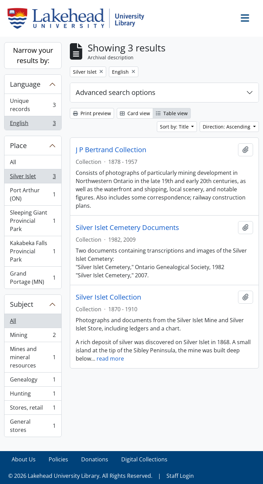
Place (18, 145)
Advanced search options (115, 92)
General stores (33, 426)
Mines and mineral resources (33, 357)
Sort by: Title (175, 126)
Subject (21, 304)
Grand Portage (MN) (33, 278)
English (33, 124)
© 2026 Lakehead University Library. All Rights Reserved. (80, 476)
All (13, 162)
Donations (94, 459)
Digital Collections (144, 459)
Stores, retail (33, 409)
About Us (24, 459)
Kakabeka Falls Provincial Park (33, 251)
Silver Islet (33, 177)
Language (25, 84)
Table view (172, 113)
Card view (135, 113)
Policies (58, 459)
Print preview (92, 113)
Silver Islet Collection (108, 297)
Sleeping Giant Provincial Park (33, 221)
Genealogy (33, 381)
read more (110, 358)
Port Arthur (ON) (33, 194)
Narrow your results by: (33, 55)
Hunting (33, 395)
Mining (33, 336)
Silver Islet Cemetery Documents (127, 227)
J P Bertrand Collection (111, 150)
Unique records (33, 105)
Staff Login (180, 476)
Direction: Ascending (227, 126)
